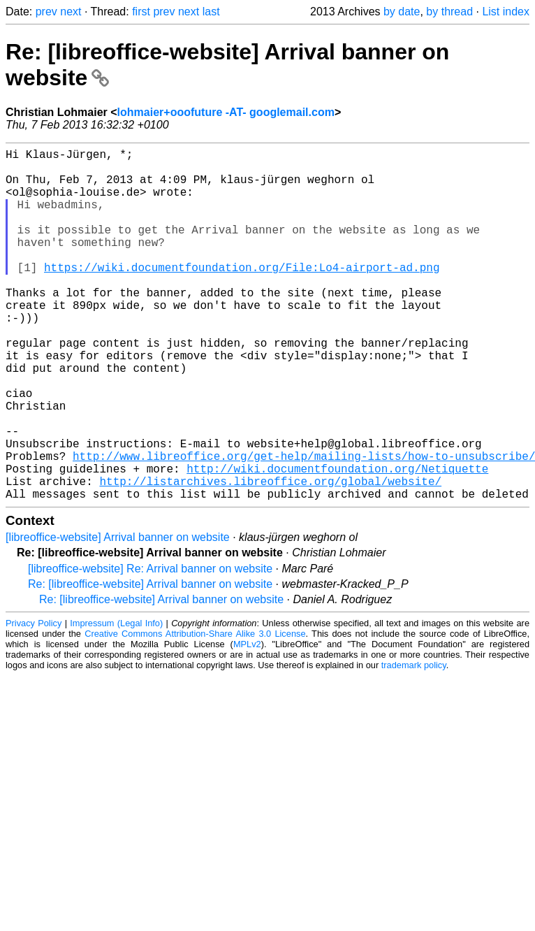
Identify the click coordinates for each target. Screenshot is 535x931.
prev (46, 11)
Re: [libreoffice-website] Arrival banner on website (150, 662)
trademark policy (413, 743)
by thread (449, 11)
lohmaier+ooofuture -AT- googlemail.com (226, 112)
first (141, 11)
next (70, 11)
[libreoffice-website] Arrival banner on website (118, 615)
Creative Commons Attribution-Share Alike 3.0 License (195, 712)
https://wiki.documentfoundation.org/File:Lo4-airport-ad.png (241, 295)
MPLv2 (247, 722)
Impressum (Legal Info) (116, 701)
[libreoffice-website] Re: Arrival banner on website (150, 647)
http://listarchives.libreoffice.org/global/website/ (270, 556)
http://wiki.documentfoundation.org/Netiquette (337, 541)
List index (505, 11)
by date (401, 11)
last (211, 11)
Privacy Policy (33, 701)
